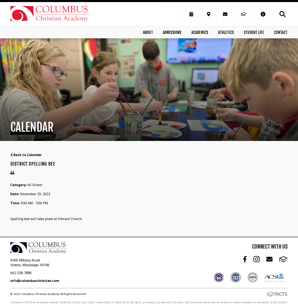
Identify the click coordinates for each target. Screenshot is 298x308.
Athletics (226, 32)
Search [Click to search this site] (282, 14)
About (148, 32)
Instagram (257, 259)
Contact (280, 32)
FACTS (283, 259)
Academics (199, 32)
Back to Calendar (26, 155)
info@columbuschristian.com (34, 280)
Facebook (245, 259)
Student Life (254, 32)
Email (269, 259)
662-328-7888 (20, 273)
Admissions (172, 32)
